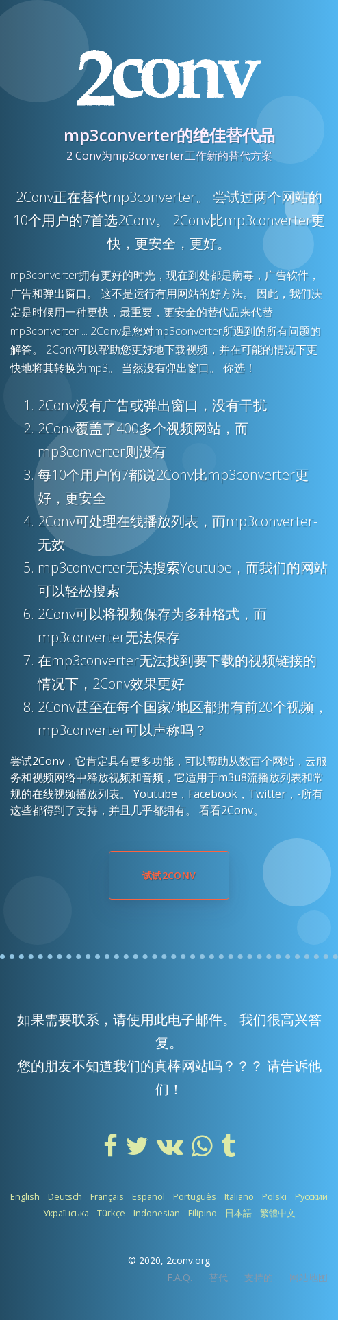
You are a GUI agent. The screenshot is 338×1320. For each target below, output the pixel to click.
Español (148, 1196)
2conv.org (188, 1260)
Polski (274, 1196)
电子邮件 (195, 1019)
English (25, 1196)
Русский (311, 1196)
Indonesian (156, 1213)
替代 (218, 1277)
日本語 (238, 1213)
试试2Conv (169, 875)
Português (194, 1196)
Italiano (239, 1196)
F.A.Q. (179, 1277)
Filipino (202, 1213)
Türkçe (111, 1213)
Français (107, 1196)
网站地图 (308, 1277)
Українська (66, 1213)
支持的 (258, 1277)
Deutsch (65, 1196)
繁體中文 (278, 1213)
